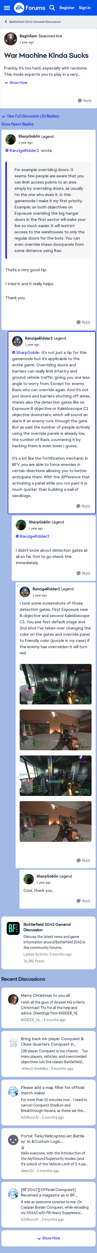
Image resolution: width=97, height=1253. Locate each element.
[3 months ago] (54, 1020)
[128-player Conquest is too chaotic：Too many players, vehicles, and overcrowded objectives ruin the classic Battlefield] (55, 1056)
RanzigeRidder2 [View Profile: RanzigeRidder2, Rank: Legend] (39, 338)
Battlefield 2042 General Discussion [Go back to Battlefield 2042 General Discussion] (32, 21)
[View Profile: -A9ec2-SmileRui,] (13, 1043)
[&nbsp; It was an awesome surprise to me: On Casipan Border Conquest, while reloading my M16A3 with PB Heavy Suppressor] (55, 1207)
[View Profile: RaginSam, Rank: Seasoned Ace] (10, 38)
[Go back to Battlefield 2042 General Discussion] (57, 927)
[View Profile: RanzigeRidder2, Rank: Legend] (17, 341)
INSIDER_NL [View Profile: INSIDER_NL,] (31, 1020)
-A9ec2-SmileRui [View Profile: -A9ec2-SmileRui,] (34, 1068)
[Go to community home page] (30, 8)
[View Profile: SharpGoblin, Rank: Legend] (10, 139)
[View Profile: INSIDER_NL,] (13, 999)
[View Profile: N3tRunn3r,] (13, 1091)
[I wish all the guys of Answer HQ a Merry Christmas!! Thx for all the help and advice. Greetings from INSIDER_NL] (55, 1008)
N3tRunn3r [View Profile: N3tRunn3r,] (30, 1117)
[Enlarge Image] (56, 684)
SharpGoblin (28, 352)
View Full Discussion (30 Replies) (30, 116)
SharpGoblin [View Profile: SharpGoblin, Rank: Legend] (29, 136)
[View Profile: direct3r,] (13, 1140)
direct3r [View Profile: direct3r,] (27, 1170)
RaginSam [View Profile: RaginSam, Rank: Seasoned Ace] (28, 36)
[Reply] (85, 100)
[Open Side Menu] (7, 8)
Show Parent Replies (17, 124)
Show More (15, 82)
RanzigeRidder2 (24, 150)
